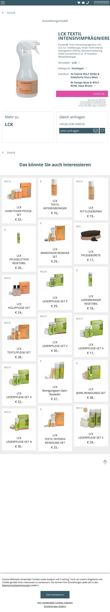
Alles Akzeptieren (55, 594)
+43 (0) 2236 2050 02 (72, 124)
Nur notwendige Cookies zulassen (55, 602)
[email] (83, 3)
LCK (74, 62)
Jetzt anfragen (70, 131)
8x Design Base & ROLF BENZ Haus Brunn (85, 84)
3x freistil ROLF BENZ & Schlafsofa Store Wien (85, 75)
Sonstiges (78, 68)
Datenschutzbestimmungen (16, 585)
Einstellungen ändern (55, 606)
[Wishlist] (79, 3)
